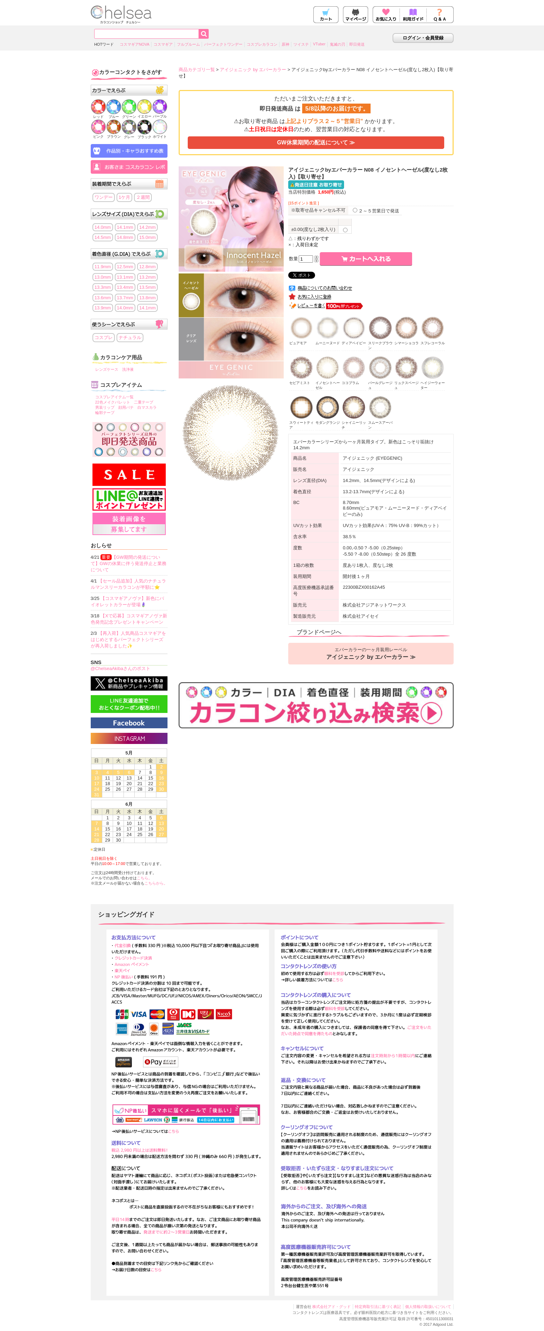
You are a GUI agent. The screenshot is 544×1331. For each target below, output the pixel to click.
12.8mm (147, 266)
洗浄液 (128, 369)
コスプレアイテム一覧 (114, 397)
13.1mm (125, 277)
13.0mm (103, 277)
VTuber (319, 44)
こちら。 (144, 878)
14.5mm (103, 237)
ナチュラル (130, 337)
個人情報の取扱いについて (428, 1306)
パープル (159, 114)
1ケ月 (124, 197)
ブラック (144, 135)
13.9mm (103, 307)
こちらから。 (155, 883)
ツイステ (301, 44)
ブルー (113, 115)
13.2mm (147, 277)
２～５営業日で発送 (376, 210)
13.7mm (125, 297)
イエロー (144, 114)
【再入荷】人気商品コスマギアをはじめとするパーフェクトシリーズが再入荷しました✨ (128, 639)
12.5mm (125, 266)
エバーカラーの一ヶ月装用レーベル (370, 653)
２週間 (143, 197)
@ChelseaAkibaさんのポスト (120, 668)
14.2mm (147, 227)
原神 (285, 44)
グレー (129, 135)
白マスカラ (147, 407)
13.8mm (147, 297)
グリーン (129, 115)
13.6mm (103, 297)
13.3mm (103, 287)
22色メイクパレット (112, 402)
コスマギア (163, 44)
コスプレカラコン (262, 44)
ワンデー (104, 197)
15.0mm (147, 237)
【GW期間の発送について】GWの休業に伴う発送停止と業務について (128, 563)
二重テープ (143, 402)
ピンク (98, 134)
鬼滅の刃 (337, 44)
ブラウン (113, 134)
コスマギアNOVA (134, 44)
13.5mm (147, 287)
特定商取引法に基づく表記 (378, 1306)
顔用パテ (126, 407)
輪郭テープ (104, 413)
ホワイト (159, 134)
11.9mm (103, 266)
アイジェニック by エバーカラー (253, 69)
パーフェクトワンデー (223, 44)
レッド (98, 115)
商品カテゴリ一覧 (197, 69)
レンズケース (106, 369)
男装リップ (104, 407)
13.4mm (125, 287)
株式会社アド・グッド (331, 1306)
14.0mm (103, 227)
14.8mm (125, 237)
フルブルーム (188, 44)
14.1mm (125, 227)
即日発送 (357, 44)
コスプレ (104, 337)
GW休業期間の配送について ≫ (316, 142)
